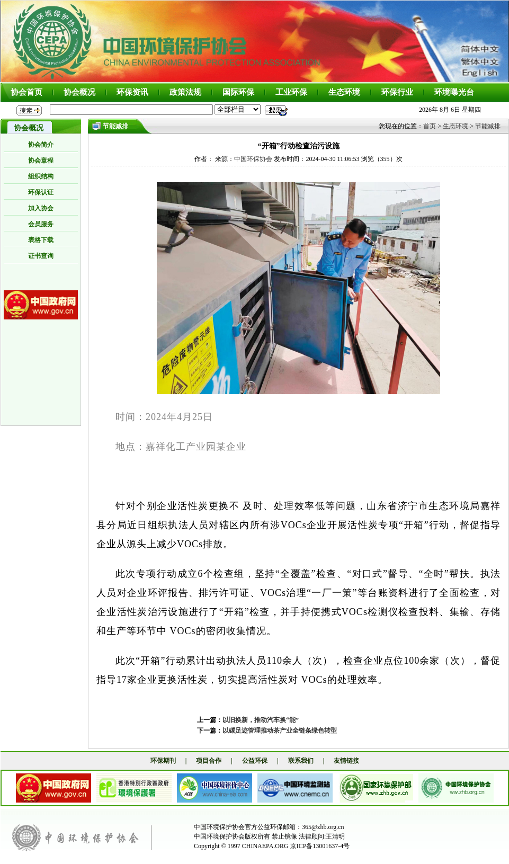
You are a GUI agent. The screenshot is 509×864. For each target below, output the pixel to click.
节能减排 (488, 126)
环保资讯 (132, 92)
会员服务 (40, 224)
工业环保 (291, 92)
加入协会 (40, 208)
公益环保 (254, 760)
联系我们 (301, 760)
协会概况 (79, 92)
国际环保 (238, 92)
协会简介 (40, 144)
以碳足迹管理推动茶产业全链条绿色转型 (279, 730)
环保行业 (397, 92)
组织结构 (40, 176)
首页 (429, 126)
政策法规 (185, 92)
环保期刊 (163, 760)
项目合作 (208, 760)
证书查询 (40, 256)
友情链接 (346, 760)
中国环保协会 (253, 159)
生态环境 (344, 92)
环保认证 (40, 192)
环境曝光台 (454, 92)
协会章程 (40, 160)
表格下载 (40, 240)
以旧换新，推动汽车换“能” (260, 720)
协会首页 (26, 92)
